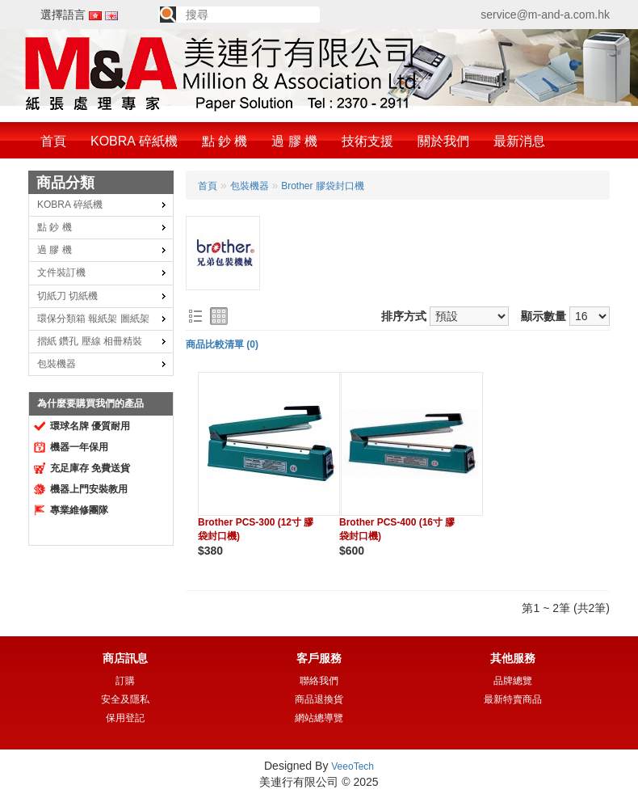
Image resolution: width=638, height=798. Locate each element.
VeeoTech (352, 766)
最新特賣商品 (513, 699)
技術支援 (367, 141)
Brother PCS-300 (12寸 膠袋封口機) (255, 529)
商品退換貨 (319, 699)
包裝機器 (56, 363)
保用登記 (125, 718)
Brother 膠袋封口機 (322, 186)
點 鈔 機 (225, 141)
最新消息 (519, 141)
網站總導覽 (319, 718)
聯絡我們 (319, 680)
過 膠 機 (294, 141)
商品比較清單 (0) (222, 344)
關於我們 (443, 141)
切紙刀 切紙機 (67, 296)
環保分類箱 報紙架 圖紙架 (93, 318)
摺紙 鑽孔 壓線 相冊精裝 (89, 341)
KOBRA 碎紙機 (134, 141)
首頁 (53, 141)
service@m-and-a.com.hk (545, 14)
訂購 (125, 680)
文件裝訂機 (61, 272)
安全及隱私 (125, 699)
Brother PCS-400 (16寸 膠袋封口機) (397, 529)
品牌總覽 (512, 680)
